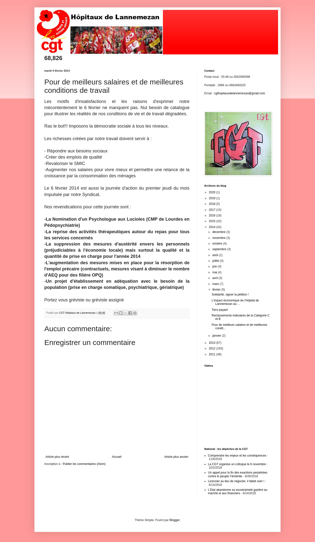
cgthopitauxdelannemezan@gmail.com (239, 93)
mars (216, 284)
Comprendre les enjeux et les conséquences (237, 455)
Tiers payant (220, 310)
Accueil (117, 457)
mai (215, 272)
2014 (212, 227)
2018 (212, 204)
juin (215, 266)
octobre (217, 243)
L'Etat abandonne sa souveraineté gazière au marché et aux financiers (237, 491)
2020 (212, 192)
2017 (212, 210)
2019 (212, 198)
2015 (212, 221)
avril (215, 278)
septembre (219, 249)
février (216, 289)
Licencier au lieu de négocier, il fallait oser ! (236, 481)
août (215, 255)
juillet (216, 261)
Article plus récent (57, 457)
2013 (212, 343)
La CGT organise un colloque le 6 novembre (237, 464)
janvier (217, 335)
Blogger (175, 520)
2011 (212, 354)
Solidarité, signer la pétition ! (230, 294)
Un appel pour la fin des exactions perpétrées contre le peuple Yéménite (237, 474)
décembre (219, 232)
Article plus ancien (176, 457)
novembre (219, 238)
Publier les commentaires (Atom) (84, 464)
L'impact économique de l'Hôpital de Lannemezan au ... (235, 302)
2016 (212, 215)
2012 (212, 348)
